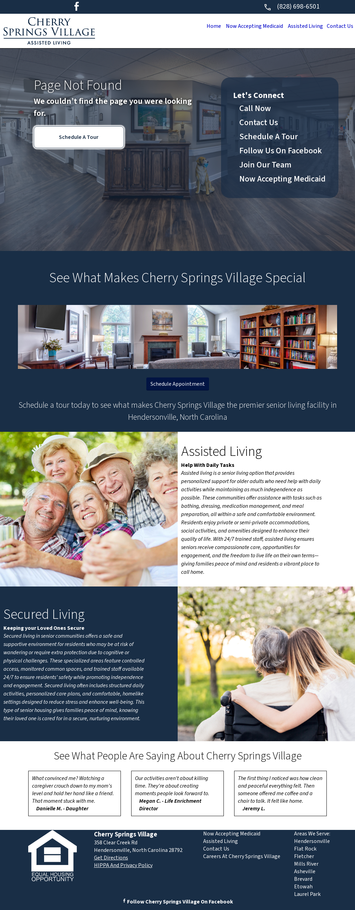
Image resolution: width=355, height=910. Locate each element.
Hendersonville (312, 841)
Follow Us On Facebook (280, 151)
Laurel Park (307, 894)
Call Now (255, 108)
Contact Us (339, 26)
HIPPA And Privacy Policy (123, 865)
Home (206, 26)
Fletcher (304, 856)
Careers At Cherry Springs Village (241, 856)
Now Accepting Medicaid (249, 26)
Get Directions (111, 858)
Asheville (304, 871)
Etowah (303, 886)
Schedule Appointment (177, 384)
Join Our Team (265, 165)
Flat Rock (305, 849)
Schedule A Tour (78, 137)
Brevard (303, 879)
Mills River (306, 864)
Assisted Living (303, 26)
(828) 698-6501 (291, 6)
